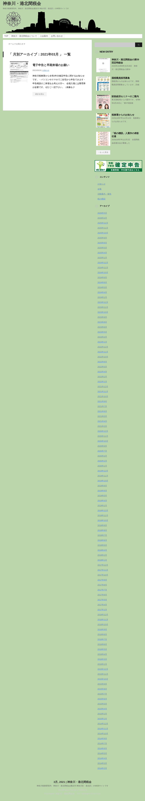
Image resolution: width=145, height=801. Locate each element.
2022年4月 (102, 372)
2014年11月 (103, 728)
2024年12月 (103, 262)
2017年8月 (102, 585)
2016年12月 (103, 614)
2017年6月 (102, 595)
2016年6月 (102, 644)
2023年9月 (102, 317)
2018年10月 (103, 520)
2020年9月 (102, 446)
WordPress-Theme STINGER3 (72, 789)
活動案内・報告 (104, 194)
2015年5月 (102, 704)
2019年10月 (103, 481)
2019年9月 (102, 486)
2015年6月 (102, 699)
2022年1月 (102, 381)
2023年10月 (103, 312)
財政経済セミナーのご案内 (125, 96)
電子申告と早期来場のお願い (51, 65)
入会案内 (44, 36)
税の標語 (101, 199)
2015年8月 (102, 689)
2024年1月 (102, 297)
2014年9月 (102, 738)
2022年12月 (103, 347)
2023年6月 (102, 327)
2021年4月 (102, 421)
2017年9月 (102, 580)
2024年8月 (102, 277)
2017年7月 (102, 590)
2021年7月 (102, 406)
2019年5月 (102, 495)
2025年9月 (102, 238)
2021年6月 (102, 411)
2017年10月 (103, 575)
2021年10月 (103, 396)
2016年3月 (102, 659)
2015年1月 (102, 719)
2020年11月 (103, 436)
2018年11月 (103, 515)
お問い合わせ (57, 36)
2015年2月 (102, 714)
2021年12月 (103, 386)
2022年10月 (103, 357)
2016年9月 (102, 629)
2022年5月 (102, 367)
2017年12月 (103, 565)
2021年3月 (102, 426)
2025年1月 (102, 258)
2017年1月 (102, 610)
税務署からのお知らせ (123, 115)
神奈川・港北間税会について (24, 36)
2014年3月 (102, 763)
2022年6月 (102, 362)
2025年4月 (102, 253)
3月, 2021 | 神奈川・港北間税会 (72, 781)
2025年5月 (102, 248)
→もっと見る (103, 152)
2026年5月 (102, 213)
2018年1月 (102, 560)
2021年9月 (102, 401)
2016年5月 (102, 649)
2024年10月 (103, 272)
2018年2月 (102, 555)
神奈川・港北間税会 (22, 3)
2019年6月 (102, 491)
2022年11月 (103, 352)
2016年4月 (102, 654)
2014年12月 (103, 724)
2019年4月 (102, 500)
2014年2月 (102, 768)
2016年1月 (102, 664)
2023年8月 (102, 322)
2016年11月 (103, 619)
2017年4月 (102, 605)
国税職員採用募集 (121, 78)
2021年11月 (103, 391)
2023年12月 (103, 302)
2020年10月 (103, 441)
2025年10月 (103, 233)
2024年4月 (102, 292)
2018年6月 (102, 540)
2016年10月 (103, 624)
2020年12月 (103, 431)
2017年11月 (103, 570)
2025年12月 (103, 223)
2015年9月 (102, 684)
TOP (6, 36)
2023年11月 (103, 307)
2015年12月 (103, 669)
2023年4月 (102, 337)
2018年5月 (102, 545)
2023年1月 (102, 342)
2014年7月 (102, 743)
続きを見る (39, 94)
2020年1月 (102, 466)
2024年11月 (103, 267)
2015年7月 (102, 694)
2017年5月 (102, 600)
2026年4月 (102, 218)
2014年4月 (102, 758)
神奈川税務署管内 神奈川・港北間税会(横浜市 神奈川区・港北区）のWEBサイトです (72, 786)
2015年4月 (102, 709)
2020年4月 (102, 456)
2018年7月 (102, 535)
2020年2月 (102, 461)
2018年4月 (102, 550)
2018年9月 (102, 525)
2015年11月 (103, 674)
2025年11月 (103, 228)
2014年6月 (102, 748)
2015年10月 (103, 679)
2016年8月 (102, 634)
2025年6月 (102, 243)
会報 (99, 189)
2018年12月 (103, 510)
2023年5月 (102, 332)
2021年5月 (102, 416)
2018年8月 (102, 530)
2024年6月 (102, 282)
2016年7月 (102, 639)
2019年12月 (103, 471)
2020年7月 (102, 451)
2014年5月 (102, 753)
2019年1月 (102, 505)
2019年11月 (103, 476)
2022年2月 (102, 376)
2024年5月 (102, 287)
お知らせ (45, 70)
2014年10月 (103, 733)
